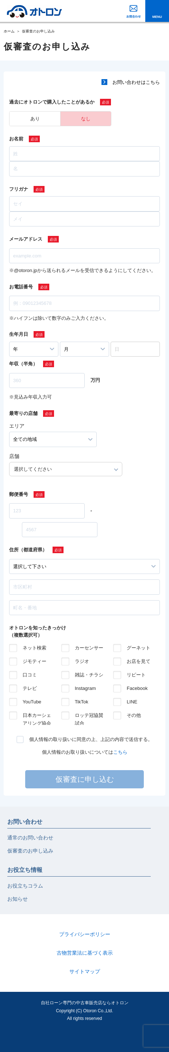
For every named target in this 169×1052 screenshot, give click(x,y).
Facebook (137, 688)
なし (86, 118)
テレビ (30, 688)
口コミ (30, 675)
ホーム (9, 31)
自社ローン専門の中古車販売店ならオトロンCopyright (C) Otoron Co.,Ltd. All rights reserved (84, 1010)
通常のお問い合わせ (30, 838)
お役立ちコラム (25, 886)
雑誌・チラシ (89, 675)
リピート (136, 675)
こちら (120, 752)
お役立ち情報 (24, 870)
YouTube (32, 701)
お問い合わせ (24, 822)
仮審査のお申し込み (30, 851)
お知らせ (17, 899)
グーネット (138, 648)
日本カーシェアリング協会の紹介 (37, 716)
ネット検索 (34, 648)
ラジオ (82, 661)
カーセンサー (89, 648)
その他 (134, 715)
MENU (157, 17)
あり (35, 118)
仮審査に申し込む (84, 779)
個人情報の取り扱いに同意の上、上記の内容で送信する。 (91, 739)
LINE (132, 701)
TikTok (81, 701)
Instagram (85, 688)
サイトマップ (84, 971)
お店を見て (138, 661)
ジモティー (34, 661)
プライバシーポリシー (84, 934)
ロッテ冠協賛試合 (89, 716)
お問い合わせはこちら (136, 82)
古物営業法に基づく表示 (85, 953)
